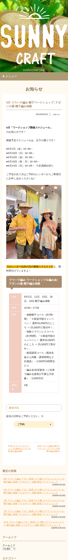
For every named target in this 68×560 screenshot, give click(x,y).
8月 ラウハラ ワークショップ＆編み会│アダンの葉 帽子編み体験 (19, 448)
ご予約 (21, 424)
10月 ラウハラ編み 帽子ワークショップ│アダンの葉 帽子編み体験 (48, 448)
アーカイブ (8, 545)
